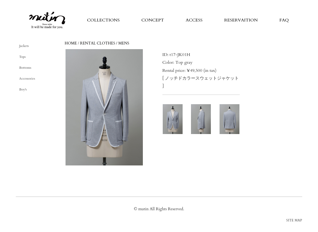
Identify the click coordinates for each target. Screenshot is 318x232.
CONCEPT (152, 20)
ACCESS (194, 20)
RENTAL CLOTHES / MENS (104, 43)
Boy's (23, 89)
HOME (71, 43)
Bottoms (25, 68)
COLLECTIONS (103, 20)
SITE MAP (294, 220)
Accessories (27, 79)
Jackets (24, 46)
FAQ (284, 20)
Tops (22, 57)
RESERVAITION (241, 20)
